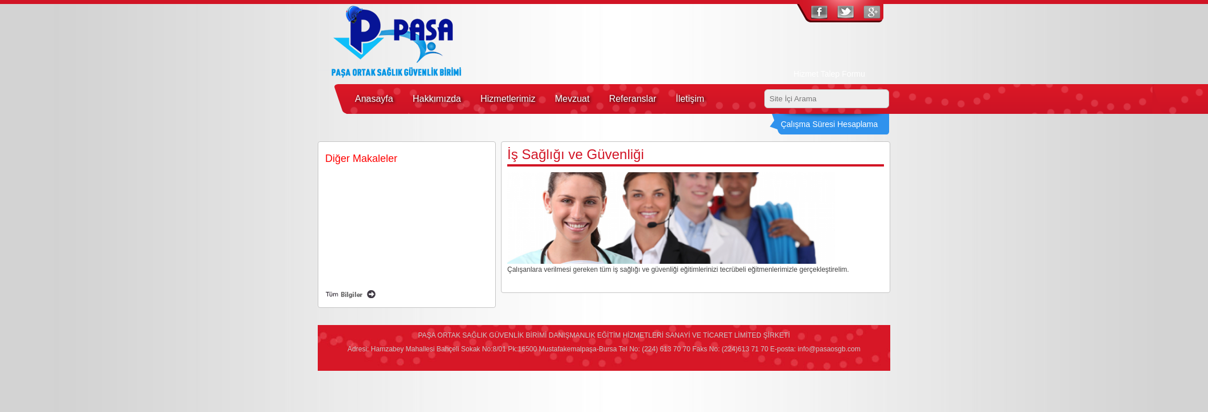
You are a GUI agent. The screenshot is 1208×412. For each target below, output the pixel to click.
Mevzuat (572, 99)
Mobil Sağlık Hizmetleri (366, 211)
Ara (879, 99)
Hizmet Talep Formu (829, 73)
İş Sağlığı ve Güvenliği (365, 182)
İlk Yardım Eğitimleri (361, 240)
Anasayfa (374, 99)
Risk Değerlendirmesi (363, 270)
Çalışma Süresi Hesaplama (829, 124)
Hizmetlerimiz (507, 99)
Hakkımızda (437, 99)
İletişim (690, 99)
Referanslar (633, 99)
